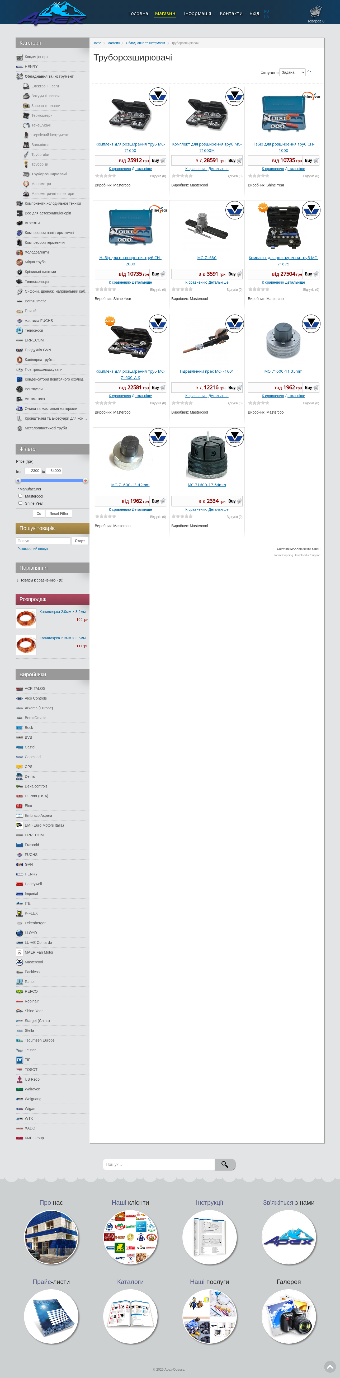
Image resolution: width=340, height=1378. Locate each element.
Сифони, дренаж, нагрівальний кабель (52, 291)
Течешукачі (37, 125)
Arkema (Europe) (34, 708)
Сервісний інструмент (46, 135)
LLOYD (26, 933)
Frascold (27, 845)
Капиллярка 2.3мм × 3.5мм (63, 638)
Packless (28, 972)
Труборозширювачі (45, 174)
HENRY (27, 66)
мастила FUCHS (34, 320)
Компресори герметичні (40, 242)
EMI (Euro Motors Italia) (40, 825)
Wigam (26, 1108)
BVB (24, 737)
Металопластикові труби (41, 428)
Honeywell (29, 884)
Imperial (27, 893)
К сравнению (120, 169)
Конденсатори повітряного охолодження (52, 379)
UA (266, 16)
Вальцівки (36, 145)
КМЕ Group (30, 1138)
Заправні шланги (41, 105)
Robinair (27, 1001)
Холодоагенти (32, 252)
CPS (24, 766)
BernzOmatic (31, 301)
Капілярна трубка (35, 360)
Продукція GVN (33, 350)
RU (266, 11)
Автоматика (30, 399)
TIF (23, 1060)
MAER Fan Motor (34, 952)
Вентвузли (29, 389)
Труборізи (35, 164)
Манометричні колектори (48, 193)
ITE (23, 903)
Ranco (25, 981)
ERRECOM (30, 340)
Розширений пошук (32, 549)
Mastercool (29, 962)
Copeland (28, 757)
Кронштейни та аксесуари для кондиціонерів (52, 418)
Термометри (38, 115)
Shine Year (29, 1011)
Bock (24, 727)
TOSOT (26, 1069)
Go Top (330, 1367)
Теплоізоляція (32, 281)
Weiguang (28, 1099)
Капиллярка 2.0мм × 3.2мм (63, 612)
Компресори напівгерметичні (45, 232)
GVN (24, 864)
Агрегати (28, 223)
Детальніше (142, 169)
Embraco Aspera (34, 815)
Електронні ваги (41, 86)
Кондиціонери (32, 57)
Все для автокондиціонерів (43, 213)
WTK (24, 1118)
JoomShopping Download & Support (297, 555)
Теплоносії (29, 330)
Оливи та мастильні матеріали (46, 408)
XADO (25, 1128)
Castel (25, 747)
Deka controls (32, 786)
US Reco (28, 1079)
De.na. (26, 776)
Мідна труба (31, 262)
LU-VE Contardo (34, 942)
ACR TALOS (30, 688)
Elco (24, 806)
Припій (26, 311)
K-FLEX (27, 913)
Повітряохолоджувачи (39, 369)
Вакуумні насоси (41, 96)
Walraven (28, 1089)
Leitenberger (31, 923)
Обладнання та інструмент (45, 76)
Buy (155, 160)
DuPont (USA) (32, 796)
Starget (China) (33, 1021)
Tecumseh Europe (35, 1040)
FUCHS (26, 854)
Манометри (37, 184)
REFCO (27, 991)
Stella (25, 1030)
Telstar (26, 1050)
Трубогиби (36, 154)
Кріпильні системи (36, 272)
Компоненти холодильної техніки (48, 203)
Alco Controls (31, 698)
